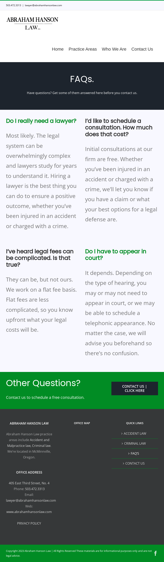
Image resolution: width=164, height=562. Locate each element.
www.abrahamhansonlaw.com (29, 512)
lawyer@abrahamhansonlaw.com (43, 5)
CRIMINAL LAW (135, 443)
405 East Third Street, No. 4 (29, 483)
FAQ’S (135, 453)
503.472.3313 (35, 489)
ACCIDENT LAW (135, 433)
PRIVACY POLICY (29, 523)
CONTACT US (135, 463)
